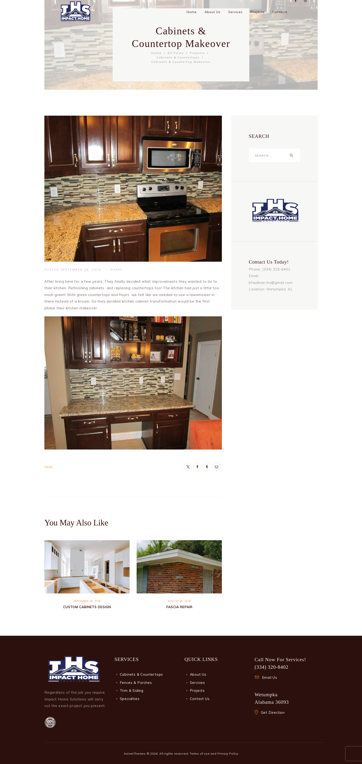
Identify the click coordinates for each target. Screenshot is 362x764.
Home (156, 52)
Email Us (269, 677)
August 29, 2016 (179, 601)
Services (197, 682)
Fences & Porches (136, 682)
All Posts (175, 52)
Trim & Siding (131, 690)
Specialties (130, 698)
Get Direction (273, 712)
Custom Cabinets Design (87, 607)
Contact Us (200, 698)
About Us (198, 674)
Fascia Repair (179, 607)
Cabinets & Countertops (178, 57)
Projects (197, 52)
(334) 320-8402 (271, 667)
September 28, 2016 (81, 269)
